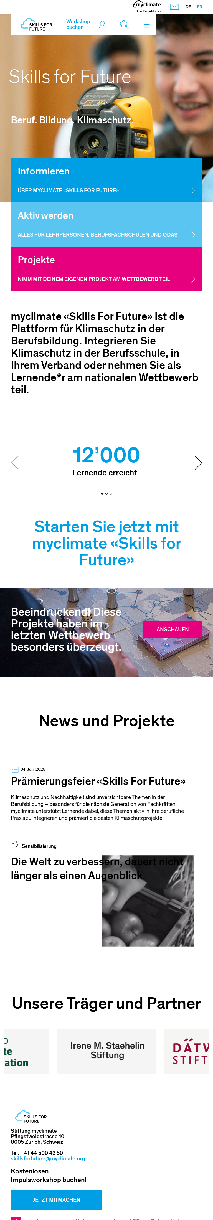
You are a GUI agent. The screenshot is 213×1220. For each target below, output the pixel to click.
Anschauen (173, 629)
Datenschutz (166, 1192)
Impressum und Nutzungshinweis (77, 1192)
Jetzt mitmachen (56, 1171)
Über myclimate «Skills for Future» (68, 190)
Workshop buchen (78, 24)
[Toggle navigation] (146, 24)
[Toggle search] (126, 24)
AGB (134, 1192)
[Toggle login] (104, 24)
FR (199, 7)
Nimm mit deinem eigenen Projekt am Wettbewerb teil (94, 279)
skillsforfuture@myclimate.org (48, 1129)
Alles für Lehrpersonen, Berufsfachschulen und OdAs (98, 235)
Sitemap (52, 1203)
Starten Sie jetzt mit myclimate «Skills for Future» (106, 543)
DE (188, 7)
